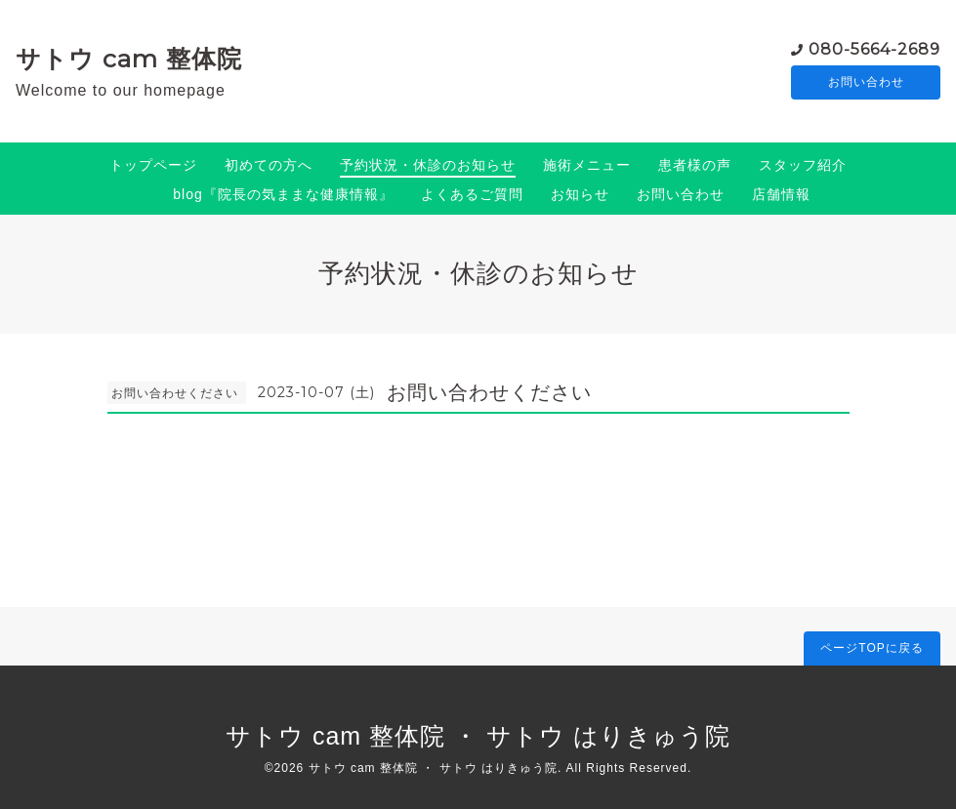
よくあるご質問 (472, 194)
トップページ (153, 165)
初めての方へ (268, 165)
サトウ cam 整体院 (129, 58)
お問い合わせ (866, 83)
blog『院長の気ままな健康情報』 (283, 194)
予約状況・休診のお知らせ (428, 165)
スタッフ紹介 (803, 165)
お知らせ (580, 194)
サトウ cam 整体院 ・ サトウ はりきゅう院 (478, 735)
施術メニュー (587, 165)
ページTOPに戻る (871, 648)
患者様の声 (694, 165)
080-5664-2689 (874, 48)
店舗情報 (781, 194)
